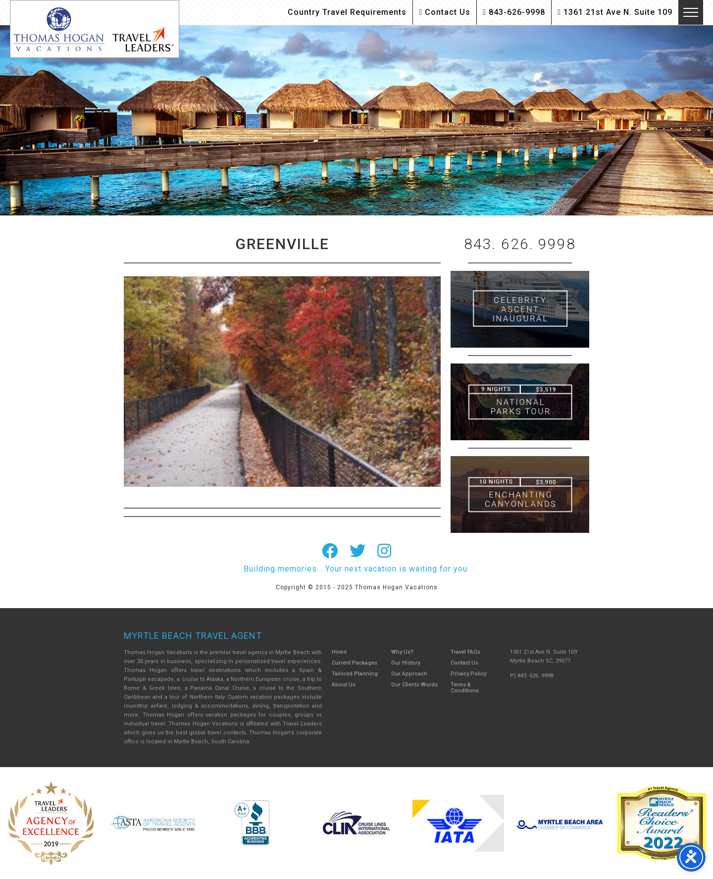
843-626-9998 (514, 12)
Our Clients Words (414, 684)
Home (339, 652)
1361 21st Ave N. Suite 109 (615, 12)
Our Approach (409, 674)
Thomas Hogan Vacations (94, 28)
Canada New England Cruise (520, 494)
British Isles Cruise (520, 309)
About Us (344, 684)
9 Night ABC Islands (520, 401)
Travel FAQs (465, 652)
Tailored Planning (355, 674)
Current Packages (354, 663)
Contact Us (444, 12)
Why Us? (402, 652)
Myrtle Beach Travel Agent (193, 635)
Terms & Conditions (465, 687)
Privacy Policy (468, 674)
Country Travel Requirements (347, 12)
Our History (405, 663)
